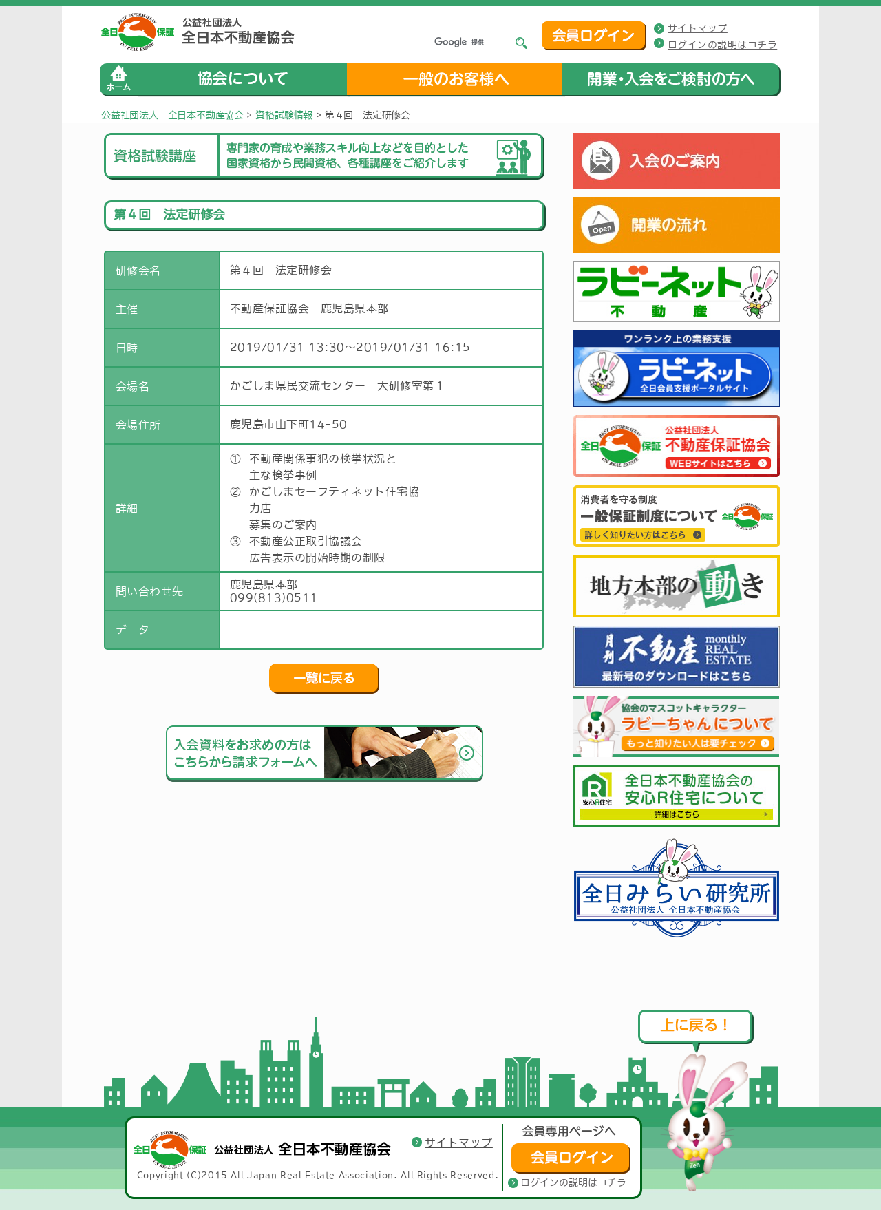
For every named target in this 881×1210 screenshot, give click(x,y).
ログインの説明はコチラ (722, 45)
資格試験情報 (283, 115)
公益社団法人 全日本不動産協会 (172, 115)
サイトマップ (698, 28)
